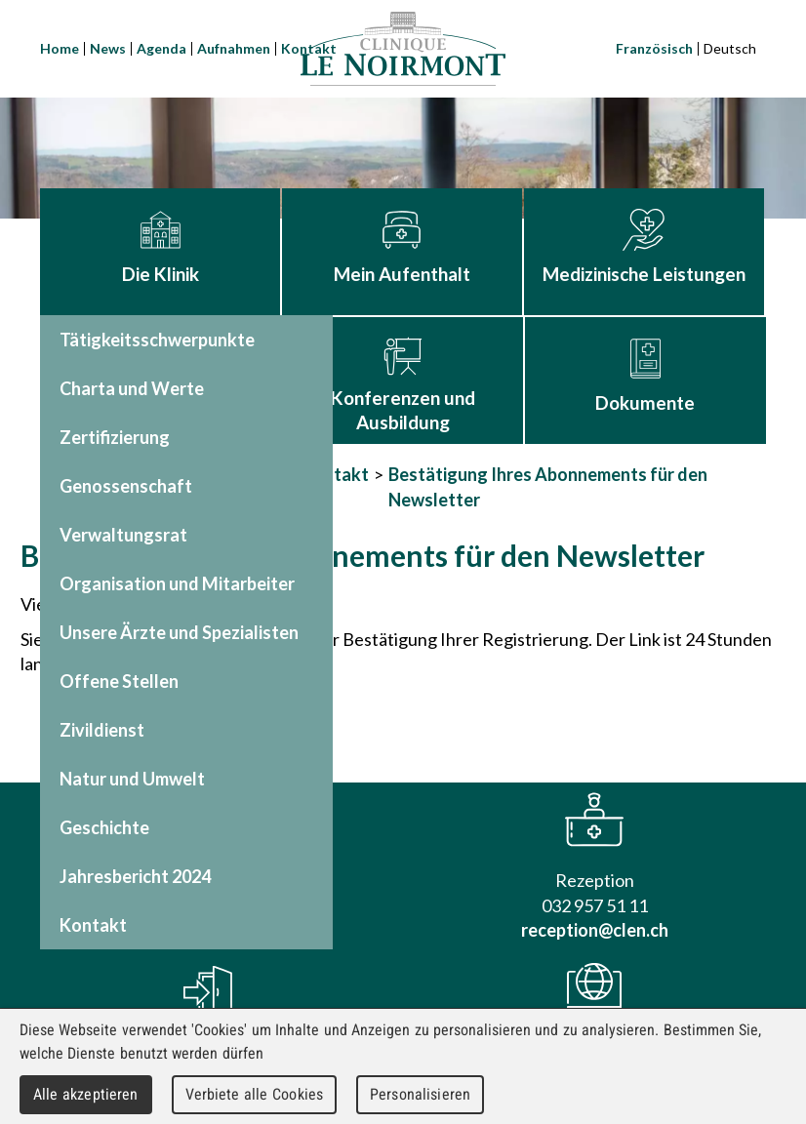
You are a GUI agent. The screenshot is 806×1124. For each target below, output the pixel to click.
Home (59, 48)
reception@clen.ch (594, 930)
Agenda (161, 48)
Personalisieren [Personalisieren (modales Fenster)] (420, 1094)
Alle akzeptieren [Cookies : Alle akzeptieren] (86, 1094)
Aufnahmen (233, 48)
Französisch (654, 48)
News (108, 48)
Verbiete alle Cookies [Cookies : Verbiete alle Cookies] (254, 1094)
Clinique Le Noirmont (403, 49)
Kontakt (335, 474)
